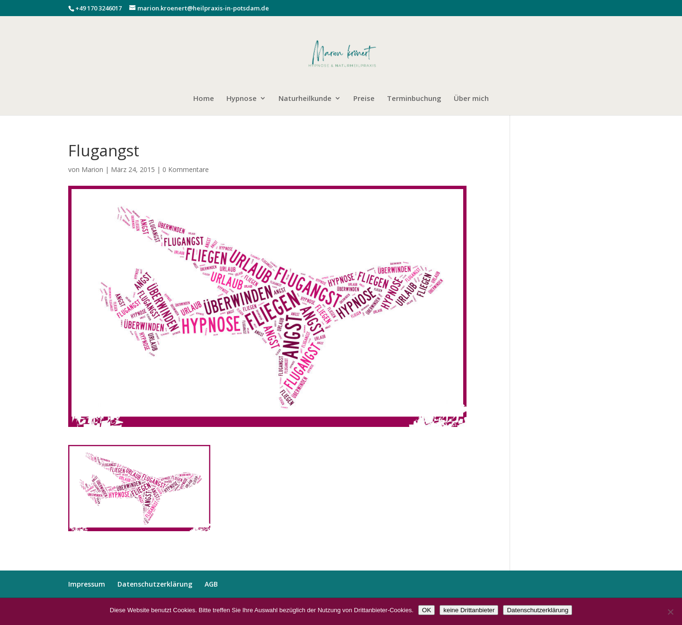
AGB (211, 584)
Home (203, 99)
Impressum (86, 584)
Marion (92, 169)
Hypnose (241, 99)
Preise (364, 99)
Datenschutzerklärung (154, 584)
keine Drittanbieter (468, 610)
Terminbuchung (414, 99)
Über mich (471, 99)
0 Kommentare (185, 169)
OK (426, 610)
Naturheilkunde (305, 99)
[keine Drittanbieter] (670, 611)
